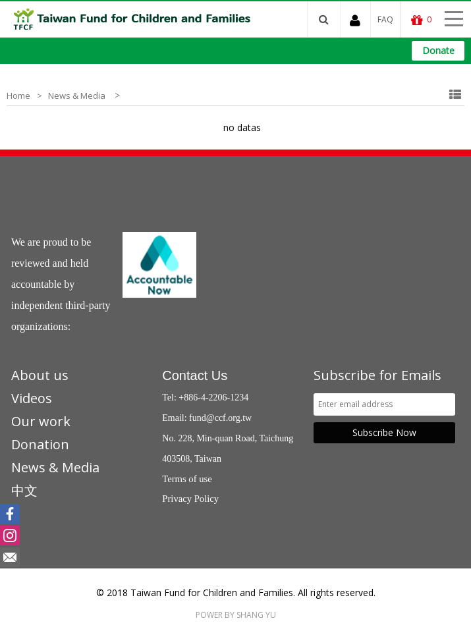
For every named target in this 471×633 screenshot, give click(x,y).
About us (40, 375)
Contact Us (194, 375)
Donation (40, 444)
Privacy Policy (190, 498)
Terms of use (187, 479)
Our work (40, 421)
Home (18, 95)
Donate (438, 50)
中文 (24, 490)
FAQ (385, 19)
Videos (31, 398)
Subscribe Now (384, 432)
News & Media (76, 95)
